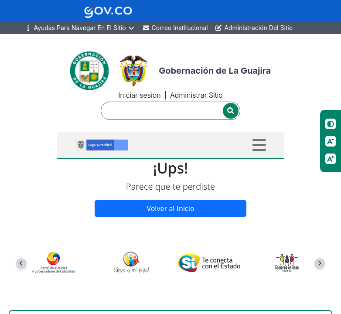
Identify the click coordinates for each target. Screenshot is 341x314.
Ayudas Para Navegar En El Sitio (79, 28)
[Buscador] (170, 111)
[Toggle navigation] (259, 145)
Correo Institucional (175, 27)
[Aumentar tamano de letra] (330, 158)
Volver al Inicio (170, 208)
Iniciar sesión (139, 95)
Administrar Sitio (196, 95)
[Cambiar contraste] (330, 124)
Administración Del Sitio (254, 27)
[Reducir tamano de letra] (330, 141)
